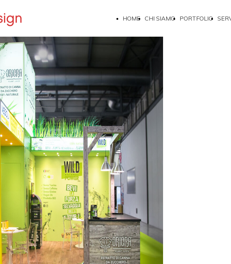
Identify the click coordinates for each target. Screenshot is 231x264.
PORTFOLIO (196, 18)
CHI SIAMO (160, 18)
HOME (131, 18)
